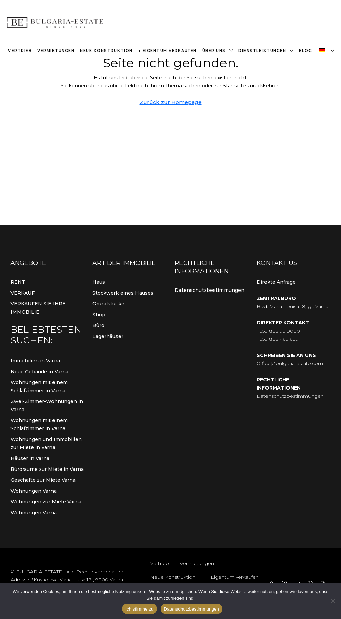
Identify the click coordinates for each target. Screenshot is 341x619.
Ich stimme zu (139, 609)
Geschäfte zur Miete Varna (43, 480)
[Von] (332, 601)
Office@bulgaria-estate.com (290, 363)
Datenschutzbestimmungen (209, 290)
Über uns (214, 50)
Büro (98, 325)
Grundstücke (108, 304)
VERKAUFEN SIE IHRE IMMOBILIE (38, 308)
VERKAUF (22, 293)
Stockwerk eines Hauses (122, 293)
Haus (98, 282)
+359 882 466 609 (277, 339)
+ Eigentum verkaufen (167, 50)
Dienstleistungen (262, 50)
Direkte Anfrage (276, 282)
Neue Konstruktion (106, 50)
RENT (17, 282)
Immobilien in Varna (35, 361)
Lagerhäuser (107, 336)
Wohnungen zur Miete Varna (45, 502)
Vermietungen (55, 50)
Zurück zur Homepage (171, 102)
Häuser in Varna (29, 458)
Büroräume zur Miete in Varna (47, 469)
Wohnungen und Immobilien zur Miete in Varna (46, 443)
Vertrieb (20, 50)
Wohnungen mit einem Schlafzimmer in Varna (39, 386)
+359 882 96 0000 (278, 331)
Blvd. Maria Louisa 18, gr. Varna (292, 306)
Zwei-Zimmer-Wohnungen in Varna (46, 405)
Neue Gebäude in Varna (39, 371)
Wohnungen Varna (33, 491)
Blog (305, 50)
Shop (98, 315)
